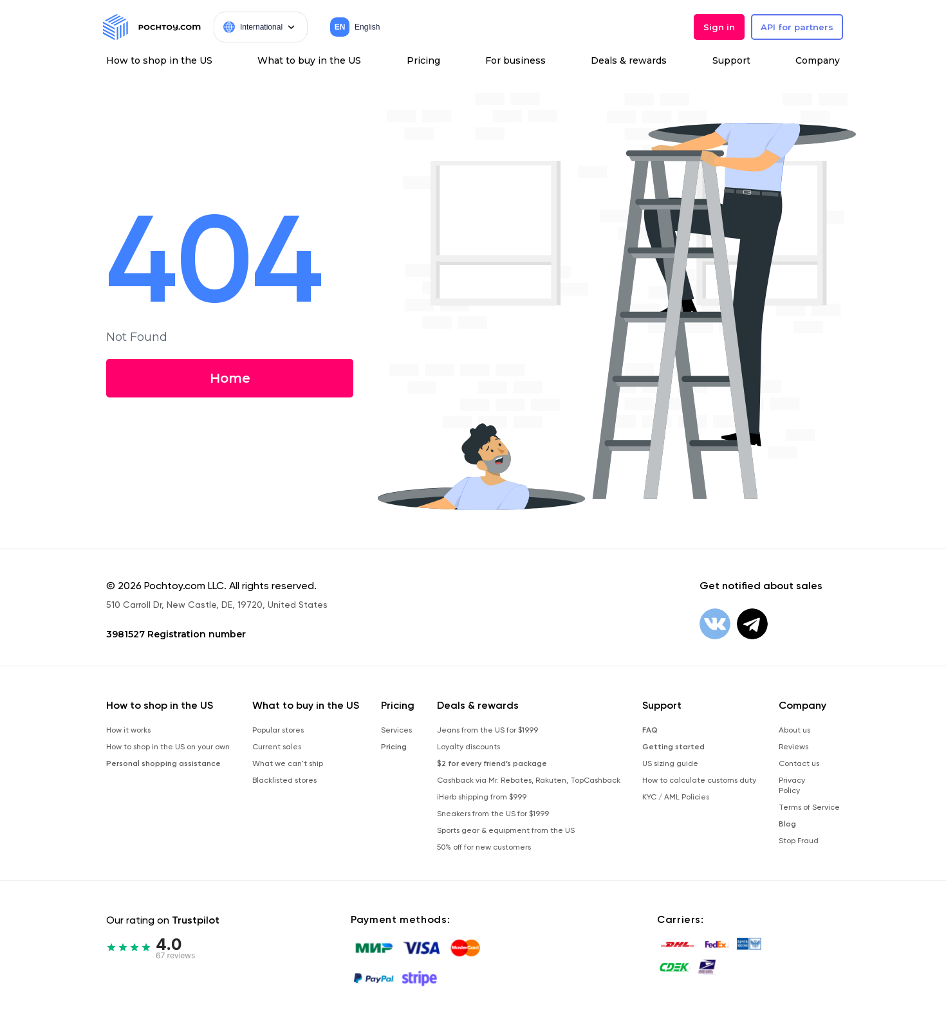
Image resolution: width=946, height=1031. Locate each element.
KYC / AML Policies (675, 796)
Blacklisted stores (284, 780)
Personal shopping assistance (163, 763)
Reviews (793, 746)
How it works (128, 729)
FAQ (650, 729)
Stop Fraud (799, 840)
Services (396, 729)
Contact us (799, 763)
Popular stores (278, 729)
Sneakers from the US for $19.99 (493, 813)
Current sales (276, 746)
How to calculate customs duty (699, 780)
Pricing (394, 746)
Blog (787, 823)
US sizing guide (670, 763)
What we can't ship (287, 763)
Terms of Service (809, 807)
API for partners (797, 27)
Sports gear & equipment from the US (506, 830)
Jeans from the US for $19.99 (487, 729)
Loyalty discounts (468, 746)
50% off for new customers (484, 847)
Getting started (673, 746)
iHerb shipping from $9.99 (481, 796)
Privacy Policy (792, 785)
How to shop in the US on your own (168, 746)
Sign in (719, 27)
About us (794, 729)
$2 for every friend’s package (492, 763)
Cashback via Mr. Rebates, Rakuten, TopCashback (528, 780)
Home (229, 378)
